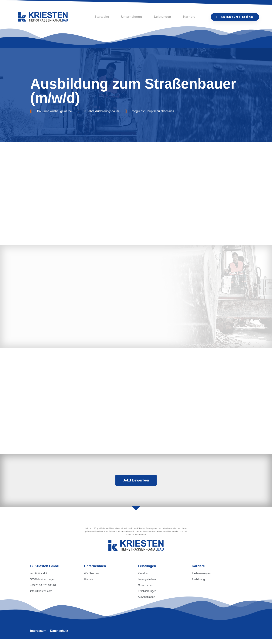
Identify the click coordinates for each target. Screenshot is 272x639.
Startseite (101, 17)
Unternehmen (131, 17)
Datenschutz (59, 630)
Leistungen (162, 17)
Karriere (189, 17)
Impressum (38, 630)
